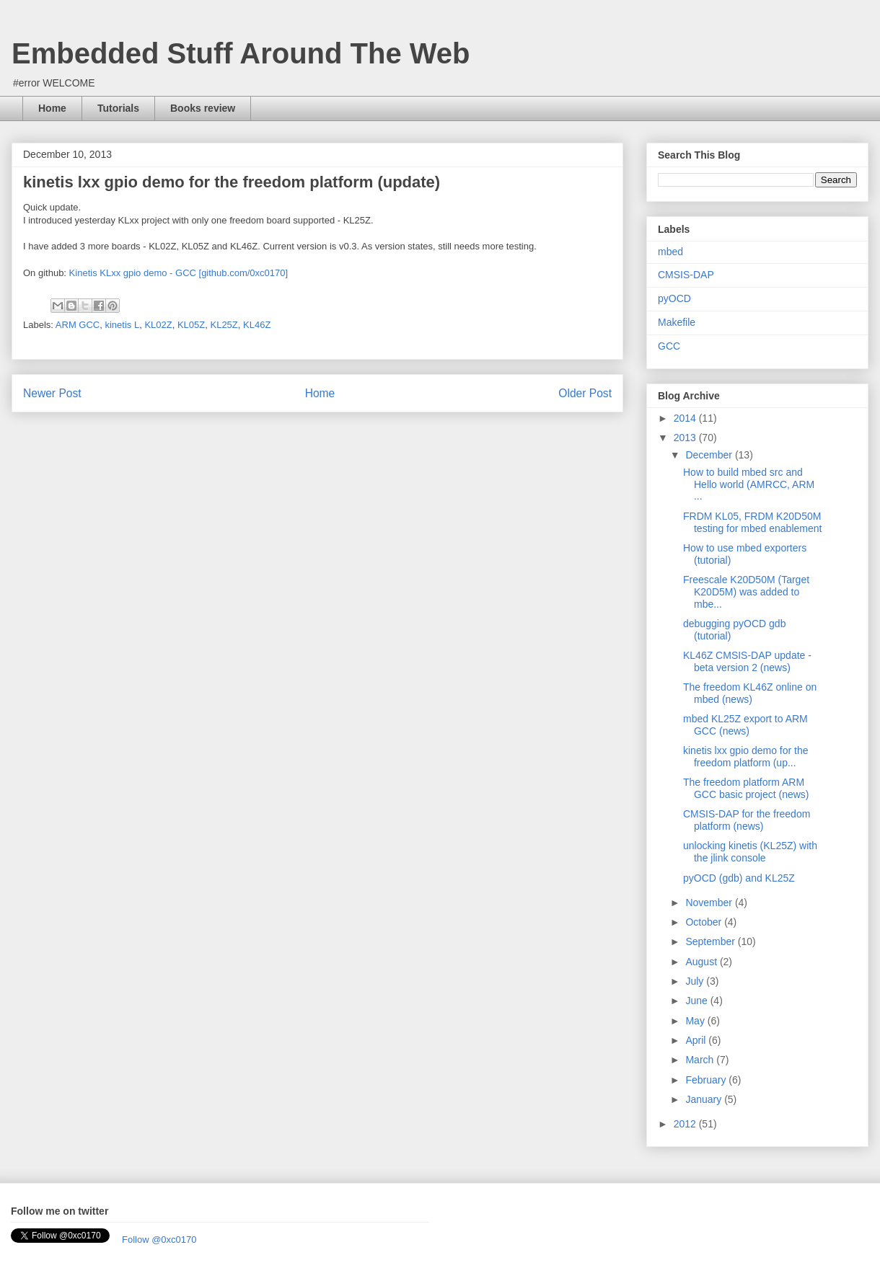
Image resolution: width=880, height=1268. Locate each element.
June (697, 1000)
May (696, 1021)
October (704, 922)
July (695, 981)
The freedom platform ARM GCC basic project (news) (746, 788)
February (707, 1080)
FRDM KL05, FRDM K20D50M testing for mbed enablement (752, 522)
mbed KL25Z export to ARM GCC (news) (745, 725)
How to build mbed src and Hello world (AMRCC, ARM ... (748, 484)
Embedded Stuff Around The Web (241, 53)
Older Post (585, 393)
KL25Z (223, 324)
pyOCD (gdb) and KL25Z (739, 878)
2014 (686, 418)
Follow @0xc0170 (159, 1239)
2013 (686, 437)
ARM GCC (78, 324)
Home (52, 108)
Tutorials (118, 108)
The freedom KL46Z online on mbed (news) (750, 693)
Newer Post (52, 393)
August (702, 961)
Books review (202, 108)
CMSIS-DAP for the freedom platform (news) (746, 820)
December (709, 455)
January (704, 1099)
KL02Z (158, 324)
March (700, 1059)
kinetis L (122, 324)
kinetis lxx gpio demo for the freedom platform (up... (746, 756)
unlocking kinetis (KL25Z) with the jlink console (750, 852)
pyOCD (674, 298)
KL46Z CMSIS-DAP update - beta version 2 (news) (747, 661)
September (711, 941)
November (709, 902)
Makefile (676, 322)
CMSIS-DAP (686, 274)
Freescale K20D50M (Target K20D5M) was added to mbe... (746, 592)
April (696, 1040)
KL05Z (191, 324)
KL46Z (256, 324)
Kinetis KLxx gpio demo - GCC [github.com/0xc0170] (178, 272)
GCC (669, 346)
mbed (670, 251)
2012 (686, 1124)
